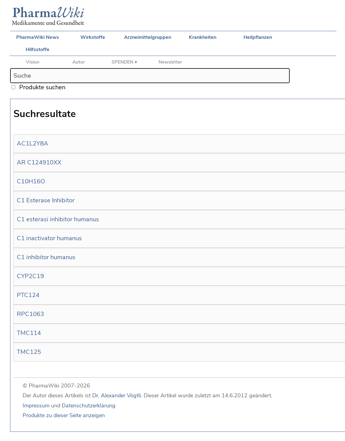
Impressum (36, 405)
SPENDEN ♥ (124, 62)
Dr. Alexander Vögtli (116, 395)
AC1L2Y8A (32, 143)
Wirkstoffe (92, 37)
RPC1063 (30, 314)
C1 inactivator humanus (49, 238)
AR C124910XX (39, 162)
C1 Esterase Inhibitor (46, 200)
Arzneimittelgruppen (147, 37)
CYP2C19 (30, 276)
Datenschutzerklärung (89, 405)
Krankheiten (202, 37)
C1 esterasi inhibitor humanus (58, 219)
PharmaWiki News (37, 37)
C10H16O (31, 181)
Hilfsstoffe (38, 49)
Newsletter (170, 62)
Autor (78, 62)
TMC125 (29, 352)
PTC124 (28, 295)
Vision (32, 62)
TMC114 (29, 333)
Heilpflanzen (258, 37)
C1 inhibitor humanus (46, 257)
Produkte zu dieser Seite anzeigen (64, 415)
